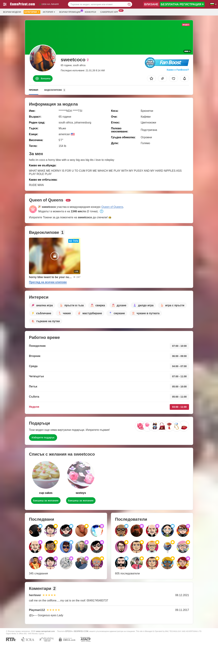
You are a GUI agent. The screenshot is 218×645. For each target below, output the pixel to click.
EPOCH (68, 631)
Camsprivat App (110, 11)
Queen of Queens (112, 206)
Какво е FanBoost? (178, 69)
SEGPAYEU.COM (81, 631)
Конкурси (90, 12)
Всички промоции (70, 11)
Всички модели (12, 12)
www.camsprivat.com (45, 631)
